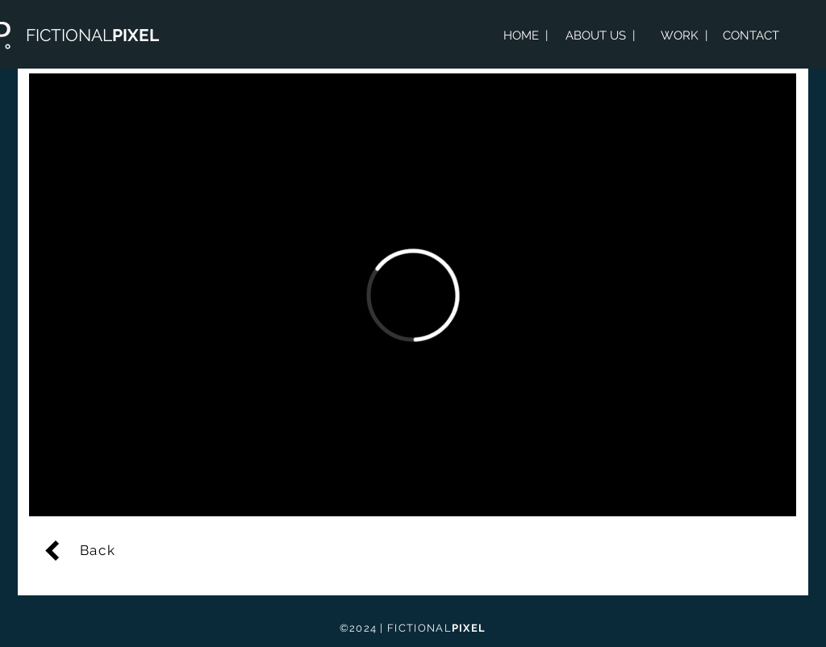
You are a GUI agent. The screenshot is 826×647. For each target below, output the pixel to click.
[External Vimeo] (412, 294)
